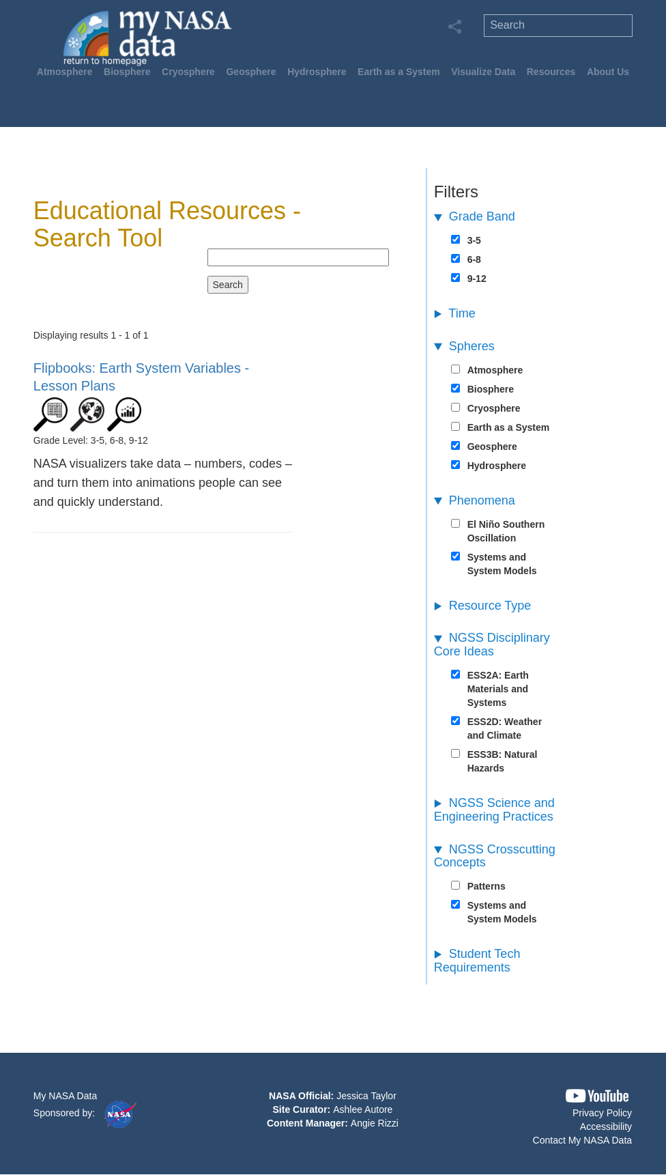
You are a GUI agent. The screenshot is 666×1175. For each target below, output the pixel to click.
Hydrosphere (316, 71)
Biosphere (127, 71)
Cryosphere (188, 71)
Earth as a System (399, 71)
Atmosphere (65, 71)
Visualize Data (483, 71)
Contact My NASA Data (583, 1140)
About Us (608, 71)
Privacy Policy (602, 1112)
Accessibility (606, 1126)
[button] (597, 1096)
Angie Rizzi (375, 1123)
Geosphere (251, 71)
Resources (551, 71)
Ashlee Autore (362, 1109)
